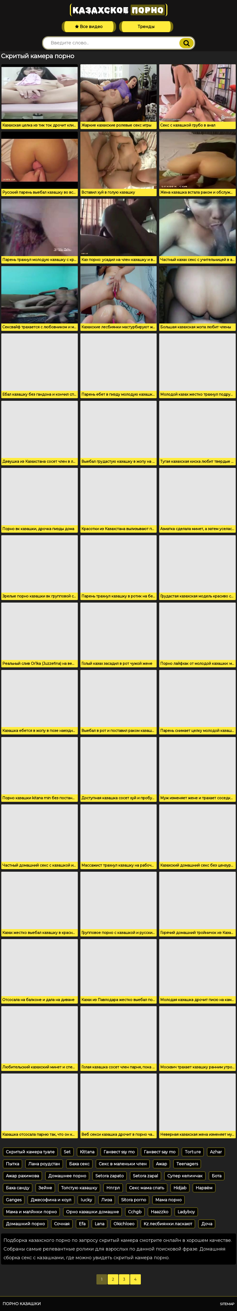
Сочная (62, 1223)
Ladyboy (186, 1211)
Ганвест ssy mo (119, 1152)
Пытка (12, 1164)
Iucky (86, 1199)
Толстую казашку (79, 1187)
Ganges (13, 1199)
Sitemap (227, 1304)
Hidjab (179, 1187)
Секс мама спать (146, 1187)
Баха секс (79, 1164)
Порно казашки (22, 1303)
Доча (206, 1223)
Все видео (89, 26)
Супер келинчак (185, 1175)
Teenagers (187, 1164)
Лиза (106, 1199)
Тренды (146, 26)
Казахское (118, 10)
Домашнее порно (67, 1175)
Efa (82, 1223)
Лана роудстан (44, 1164)
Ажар (161, 1164)
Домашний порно (25, 1223)
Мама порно (168, 1199)
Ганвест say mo (160, 1152)
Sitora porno (133, 1199)
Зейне (45, 1187)
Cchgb (135, 1211)
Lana (99, 1223)
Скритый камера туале (30, 1152)
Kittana (87, 1152)
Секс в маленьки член (123, 1164)
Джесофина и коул (51, 1199)
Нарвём (204, 1187)
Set (67, 1152)
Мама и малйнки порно (31, 1211)
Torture (193, 1152)
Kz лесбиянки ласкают (168, 1223)
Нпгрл (113, 1187)
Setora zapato (109, 1175)
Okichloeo (124, 1223)
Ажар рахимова (22, 1175)
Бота (216, 1175)
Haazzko (159, 1211)
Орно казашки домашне (92, 1211)
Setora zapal (145, 1175)
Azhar (216, 1152)
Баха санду (17, 1187)
